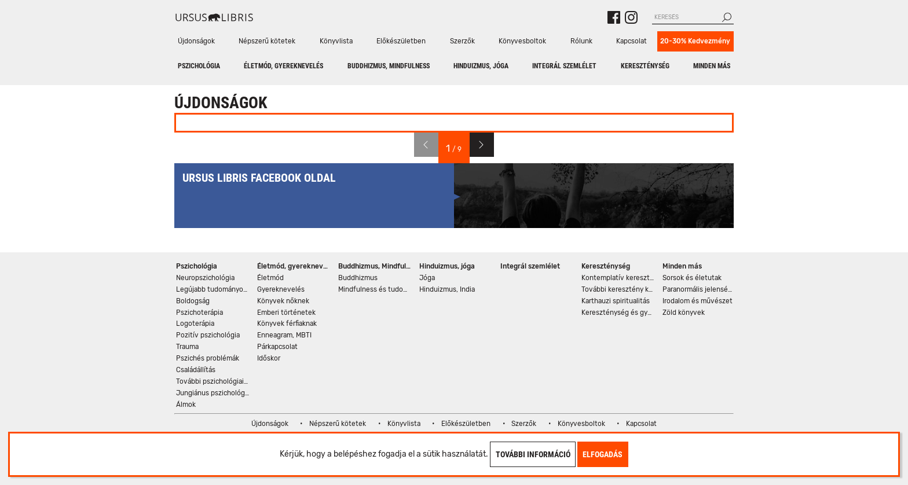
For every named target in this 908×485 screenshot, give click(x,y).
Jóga (427, 278)
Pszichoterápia (199, 312)
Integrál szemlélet (564, 66)
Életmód (270, 278)
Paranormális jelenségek (699, 289)
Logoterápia (195, 323)
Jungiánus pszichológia (213, 393)
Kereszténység (645, 66)
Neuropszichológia (205, 278)
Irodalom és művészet (697, 301)
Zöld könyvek (683, 312)
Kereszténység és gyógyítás (618, 312)
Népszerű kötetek (267, 41)
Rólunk (581, 41)
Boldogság (193, 301)
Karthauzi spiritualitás (615, 301)
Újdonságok (196, 41)
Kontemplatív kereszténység (618, 278)
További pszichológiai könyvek (213, 381)
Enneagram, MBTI (284, 335)
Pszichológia (199, 66)
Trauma (187, 347)
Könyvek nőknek (283, 301)
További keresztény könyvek (618, 289)
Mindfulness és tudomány (375, 289)
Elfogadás (603, 454)
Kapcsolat (631, 41)
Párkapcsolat (277, 347)
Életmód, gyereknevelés (283, 66)
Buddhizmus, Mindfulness (388, 66)
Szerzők (462, 41)
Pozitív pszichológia (208, 335)
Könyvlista (336, 41)
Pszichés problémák (207, 358)
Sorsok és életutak (692, 278)
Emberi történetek (286, 312)
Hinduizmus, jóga (480, 66)
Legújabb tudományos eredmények (213, 289)
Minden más (711, 66)
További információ (533, 454)
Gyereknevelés (281, 289)
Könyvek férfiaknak (287, 323)
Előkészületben (401, 41)
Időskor (268, 358)
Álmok (186, 405)
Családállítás (195, 370)
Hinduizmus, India (447, 289)
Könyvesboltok (522, 41)
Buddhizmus (358, 278)
